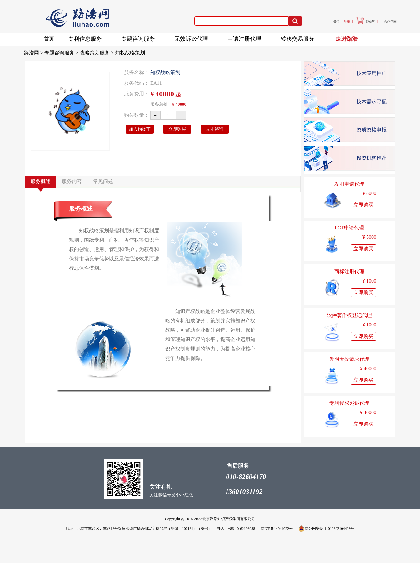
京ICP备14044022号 (277, 528)
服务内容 (72, 181)
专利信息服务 (87, 37)
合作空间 (390, 21)
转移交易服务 (299, 37)
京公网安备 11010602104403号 (326, 528)
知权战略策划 (130, 52)
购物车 (365, 21)
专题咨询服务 (140, 37)
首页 (49, 38)
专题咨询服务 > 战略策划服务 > (79, 52)
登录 (336, 21)
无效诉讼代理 (193, 37)
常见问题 (103, 181)
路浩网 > (34, 52)
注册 (347, 21)
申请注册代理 (246, 37)
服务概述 (41, 181)
